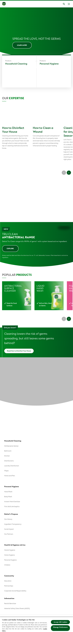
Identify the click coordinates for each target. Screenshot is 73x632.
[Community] (10, 37)
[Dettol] (4, 4)
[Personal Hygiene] (54, 125)
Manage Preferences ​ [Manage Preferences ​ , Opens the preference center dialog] (60, 627)
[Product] (36, 14)
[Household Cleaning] (19, 125)
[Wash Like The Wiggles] (16, 53)
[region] (36, 624)
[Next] (69, 373)
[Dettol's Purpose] (13, 22)
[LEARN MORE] (22, 99)
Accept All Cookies (60, 622)
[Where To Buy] (11, 45)
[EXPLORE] (10, 302)
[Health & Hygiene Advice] (17, 30)
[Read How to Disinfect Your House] (19, 405)
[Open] (66, 4)
